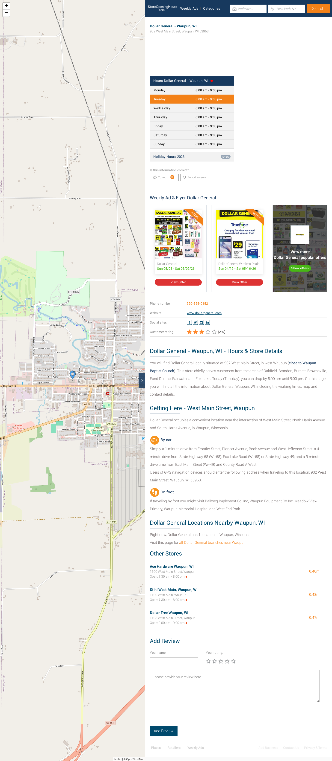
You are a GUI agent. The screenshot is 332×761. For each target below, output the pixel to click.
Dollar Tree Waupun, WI (169, 613)
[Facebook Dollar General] (189, 322)
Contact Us (291, 747)
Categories (211, 8)
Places (156, 747)
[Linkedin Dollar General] (207, 322)
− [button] (6, 13)
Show (225, 156)
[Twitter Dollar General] (195, 322)
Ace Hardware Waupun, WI (172, 566)
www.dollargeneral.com (204, 313)
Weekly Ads (189, 8)
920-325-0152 (197, 303)
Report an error (195, 177)
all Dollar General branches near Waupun (212, 542)
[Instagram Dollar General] (201, 322)
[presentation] (185, 717)
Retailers (174, 747)
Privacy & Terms (315, 747)
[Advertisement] (238, 61)
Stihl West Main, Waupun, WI (174, 589)
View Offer (178, 282)
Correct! (163, 177)
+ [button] (6, 6)
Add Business (268, 747)
